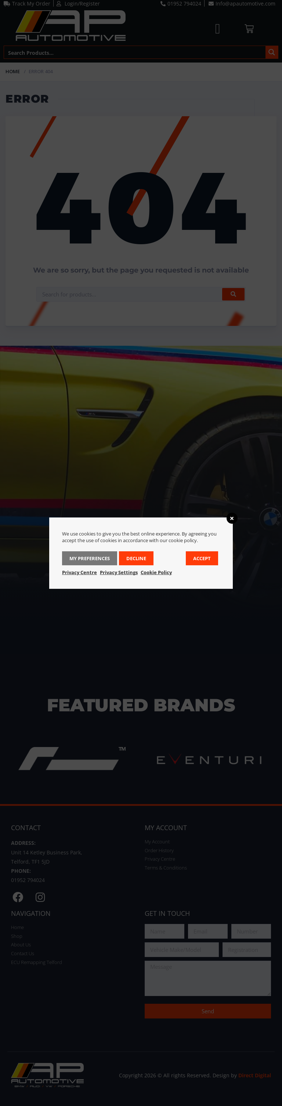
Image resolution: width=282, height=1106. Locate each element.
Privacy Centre (79, 572)
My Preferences (89, 558)
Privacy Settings (119, 572)
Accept (202, 558)
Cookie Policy (156, 572)
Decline (136, 558)
